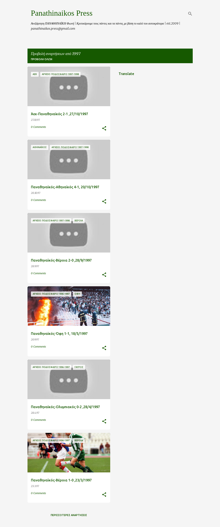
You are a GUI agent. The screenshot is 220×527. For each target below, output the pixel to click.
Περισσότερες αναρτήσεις (69, 515)
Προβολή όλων (41, 59)
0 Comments (38, 127)
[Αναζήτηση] (190, 14)
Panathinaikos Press (62, 13)
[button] (104, 129)
